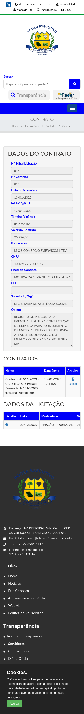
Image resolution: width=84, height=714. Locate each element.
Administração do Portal (24, 598)
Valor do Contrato (23, 230)
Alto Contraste (25, 4)
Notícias (12, 583)
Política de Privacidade (23, 613)
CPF (14, 283)
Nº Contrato (19, 177)
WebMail (12, 605)
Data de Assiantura (24, 190)
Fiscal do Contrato (24, 270)
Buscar (42, 82)
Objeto (16, 309)
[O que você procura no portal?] (74, 84)
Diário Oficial (16, 658)
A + (42, 4)
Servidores (14, 643)
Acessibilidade (66, 4)
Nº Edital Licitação (24, 163)
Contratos (51, 126)
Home (15, 126)
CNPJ (15, 256)
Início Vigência (21, 203)
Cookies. (17, 672)
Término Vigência (23, 216)
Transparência (29, 95)
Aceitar (14, 703)
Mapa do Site (22, 9)
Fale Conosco (16, 590)
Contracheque (16, 651)
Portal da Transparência (23, 636)
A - (50, 4)
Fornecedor (19, 243)
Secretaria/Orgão (23, 296)
